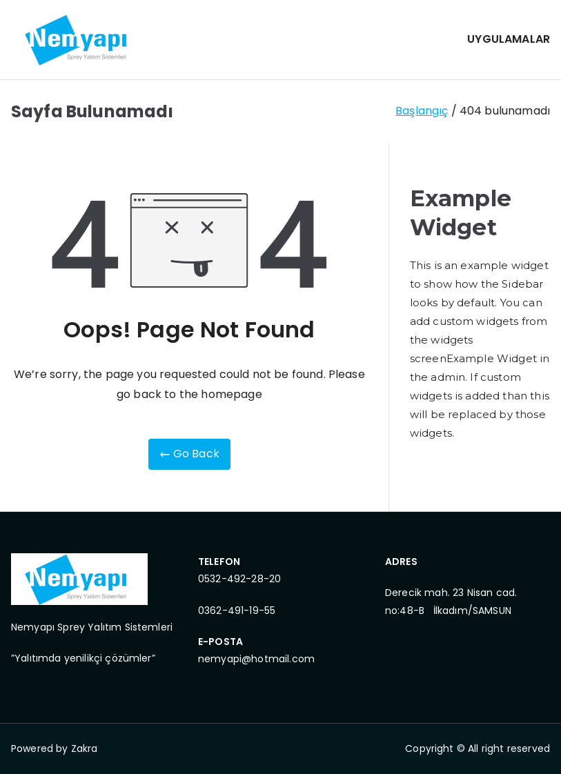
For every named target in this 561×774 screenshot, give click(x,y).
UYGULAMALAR (508, 39)
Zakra (84, 748)
